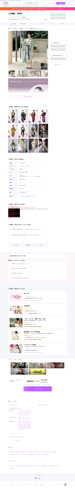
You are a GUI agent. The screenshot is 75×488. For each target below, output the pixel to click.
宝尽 (22, 426)
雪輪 (26, 426)
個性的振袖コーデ (32, 454)
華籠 (29, 424)
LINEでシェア (58, 64)
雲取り (29, 426)
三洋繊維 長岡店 (20, 359)
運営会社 (31, 485)
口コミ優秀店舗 (53, 451)
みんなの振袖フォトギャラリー (15, 454)
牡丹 (19, 423)
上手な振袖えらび (39, 454)
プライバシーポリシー (25, 485)
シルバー (28, 413)
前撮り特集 (12, 451)
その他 (27, 414)
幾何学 (27, 427)
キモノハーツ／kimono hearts (15, 465)
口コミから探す (35, 6)
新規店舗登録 (42, 485)
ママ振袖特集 (17, 451)
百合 (26, 423)
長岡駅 (26, 172)
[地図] (39, 176)
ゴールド (24, 413)
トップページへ (72, 0)
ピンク (27, 410)
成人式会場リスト (13, 485)
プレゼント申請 (42, 3)
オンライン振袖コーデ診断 (45, 451)
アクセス (62, 23)
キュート (28, 417)
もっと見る (45, 106)
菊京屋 (27, 465)
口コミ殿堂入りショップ (19, 436)
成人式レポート (25, 454)
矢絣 (24, 427)
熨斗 (19, 426)
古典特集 (22, 451)
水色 (27, 411)
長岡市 (23, 172)
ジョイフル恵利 (57, 465)
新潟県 (20, 172)
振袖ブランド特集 (28, 451)
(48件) (30, 335)
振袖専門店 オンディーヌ (14, 468)
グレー (20, 414)
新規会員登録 (61, 3)
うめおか (39, 465)
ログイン (70, 3)
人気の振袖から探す (17, 6)
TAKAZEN (23, 465)
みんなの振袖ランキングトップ (15, 408)
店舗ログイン (36, 485)
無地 (19, 421)
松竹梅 (22, 424)
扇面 (25, 424)
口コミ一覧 (12, 436)
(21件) (30, 322)
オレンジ (20, 411)
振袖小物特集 (46, 454)
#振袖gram (51, 465)
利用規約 (18, 485)
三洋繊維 (20, 169)
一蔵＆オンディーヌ (33, 465)
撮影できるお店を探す (26, 6)
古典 (19, 417)
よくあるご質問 (51, 3)
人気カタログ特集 (35, 451)
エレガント (23, 417)
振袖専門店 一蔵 (45, 465)
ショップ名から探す (44, 6)
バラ (22, 423)
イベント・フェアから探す (54, 6)
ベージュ (24, 410)
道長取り (20, 427)
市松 (30, 427)
